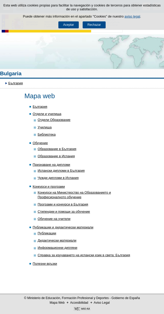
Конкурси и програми (49, 186)
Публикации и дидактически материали (63, 227)
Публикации (47, 233)
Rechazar (94, 25)
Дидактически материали (57, 240)
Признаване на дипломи (51, 165)
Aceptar (68, 25)
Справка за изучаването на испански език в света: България (84, 255)
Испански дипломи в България (61, 170)
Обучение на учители (54, 219)
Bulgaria (10, 73)
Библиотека (47, 134)
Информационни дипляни (57, 248)
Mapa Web (57, 302)
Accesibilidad (79, 302)
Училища (45, 127)
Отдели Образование (54, 120)
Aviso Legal (102, 302)
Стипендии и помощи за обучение (64, 211)
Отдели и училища (47, 114)
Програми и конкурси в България (63, 204)
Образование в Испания (56, 156)
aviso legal (132, 16)
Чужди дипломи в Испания (58, 178)
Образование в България (57, 149)
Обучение (40, 143)
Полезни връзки (45, 264)
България (15, 83)
